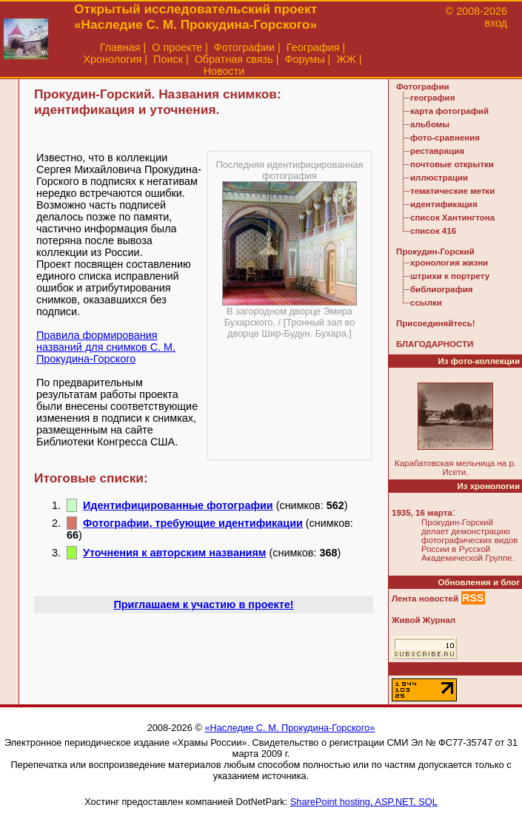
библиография (441, 289)
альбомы (429, 124)
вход (495, 23)
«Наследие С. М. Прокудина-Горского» (289, 727)
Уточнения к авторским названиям (175, 553)
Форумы (304, 59)
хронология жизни (449, 262)
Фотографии (244, 47)
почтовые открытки (452, 164)
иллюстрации (439, 177)
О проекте (177, 47)
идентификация (444, 204)
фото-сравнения (445, 137)
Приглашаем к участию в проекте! (203, 604)
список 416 (433, 230)
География (313, 47)
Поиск (168, 59)
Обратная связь (234, 59)
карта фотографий (449, 111)
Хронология (112, 59)
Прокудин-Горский (435, 251)
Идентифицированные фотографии (178, 505)
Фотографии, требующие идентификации (193, 523)
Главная (120, 47)
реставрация (437, 150)
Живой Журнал (423, 620)
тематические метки (452, 190)
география (432, 97)
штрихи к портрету (449, 276)
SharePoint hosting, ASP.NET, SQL (364, 801)
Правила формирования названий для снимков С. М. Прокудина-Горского (105, 347)
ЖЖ (346, 59)
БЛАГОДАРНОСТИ (434, 344)
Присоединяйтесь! (435, 323)
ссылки (426, 302)
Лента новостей (425, 598)
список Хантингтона (452, 217)
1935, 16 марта (422, 512)
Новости (224, 71)
